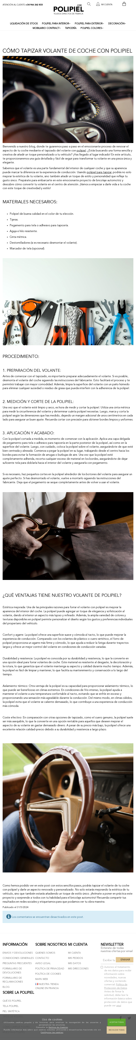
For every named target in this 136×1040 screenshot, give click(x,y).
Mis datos (74, 963)
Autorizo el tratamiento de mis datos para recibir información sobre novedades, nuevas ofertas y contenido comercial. (116, 986)
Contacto (42, 958)
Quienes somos (45, 953)
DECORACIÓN (117, 23)
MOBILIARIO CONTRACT (47, 28)
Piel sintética (11, 1011)
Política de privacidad (49, 968)
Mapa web (41, 979)
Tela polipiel (11, 1006)
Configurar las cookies (52, 1032)
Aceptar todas (117, 1022)
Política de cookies (48, 974)
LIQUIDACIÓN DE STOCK (24, 24)
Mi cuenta (74, 953)
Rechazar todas (116, 1030)
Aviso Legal (43, 963)
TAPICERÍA (70, 28)
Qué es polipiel (12, 1001)
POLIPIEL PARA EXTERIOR (89, 23)
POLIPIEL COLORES (92, 28)
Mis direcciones (78, 968)
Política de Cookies (58, 1027)
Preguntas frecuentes (17, 963)
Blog (6, 987)
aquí (118, 1005)
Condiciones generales (18, 958)
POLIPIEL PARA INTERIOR (56, 23)
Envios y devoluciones (18, 953)
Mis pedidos (75, 958)
